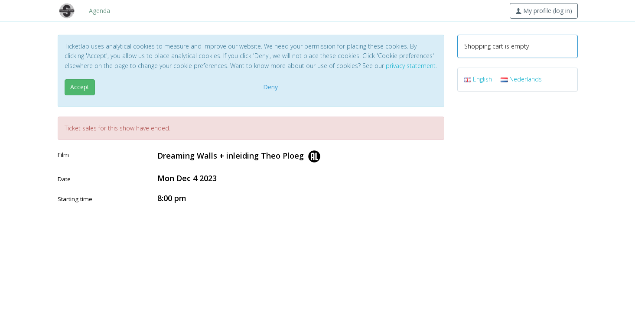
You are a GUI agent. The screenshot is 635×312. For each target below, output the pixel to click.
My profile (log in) (543, 10)
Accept (79, 87)
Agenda (99, 10)
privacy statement (411, 66)
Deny (270, 87)
